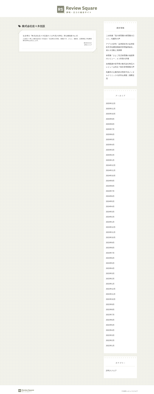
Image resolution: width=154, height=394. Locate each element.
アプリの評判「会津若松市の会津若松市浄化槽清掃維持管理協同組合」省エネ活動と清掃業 (120, 47)
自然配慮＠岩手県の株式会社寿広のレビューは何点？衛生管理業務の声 (120, 65)
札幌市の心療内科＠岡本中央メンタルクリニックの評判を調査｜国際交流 (120, 75)
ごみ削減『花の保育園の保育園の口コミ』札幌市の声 (120, 37)
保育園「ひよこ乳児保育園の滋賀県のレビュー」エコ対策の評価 (120, 57)
